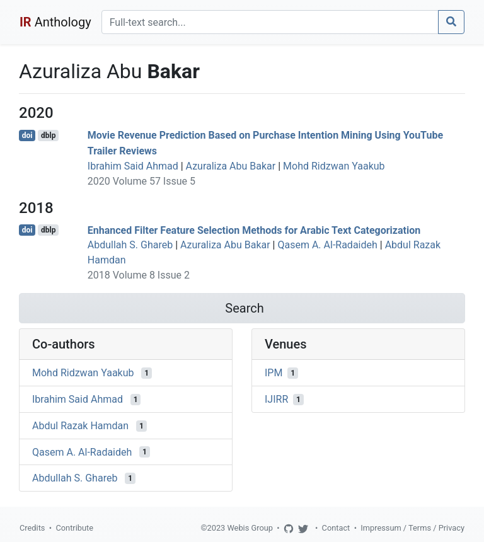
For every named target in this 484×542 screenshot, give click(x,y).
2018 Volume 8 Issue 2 (139, 275)
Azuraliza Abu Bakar (231, 166)
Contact (336, 528)
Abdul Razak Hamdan (80, 426)
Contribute (74, 528)
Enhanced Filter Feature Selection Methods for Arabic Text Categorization (254, 230)
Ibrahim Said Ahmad (133, 166)
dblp (48, 135)
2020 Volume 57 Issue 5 (141, 181)
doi (27, 135)
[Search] (270, 22)
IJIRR (276, 399)
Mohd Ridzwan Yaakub (334, 166)
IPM (273, 373)
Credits (32, 528)
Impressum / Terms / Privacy (412, 528)
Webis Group (250, 528)
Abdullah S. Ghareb (130, 245)
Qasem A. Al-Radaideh (327, 245)
